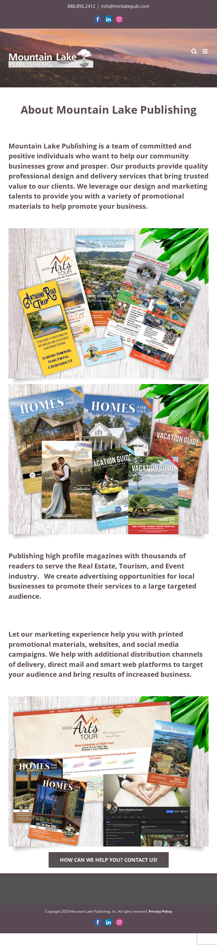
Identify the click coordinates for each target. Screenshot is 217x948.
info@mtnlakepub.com (125, 6)
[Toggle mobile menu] (206, 51)
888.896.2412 (81, 6)
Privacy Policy (160, 911)
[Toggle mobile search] (194, 51)
